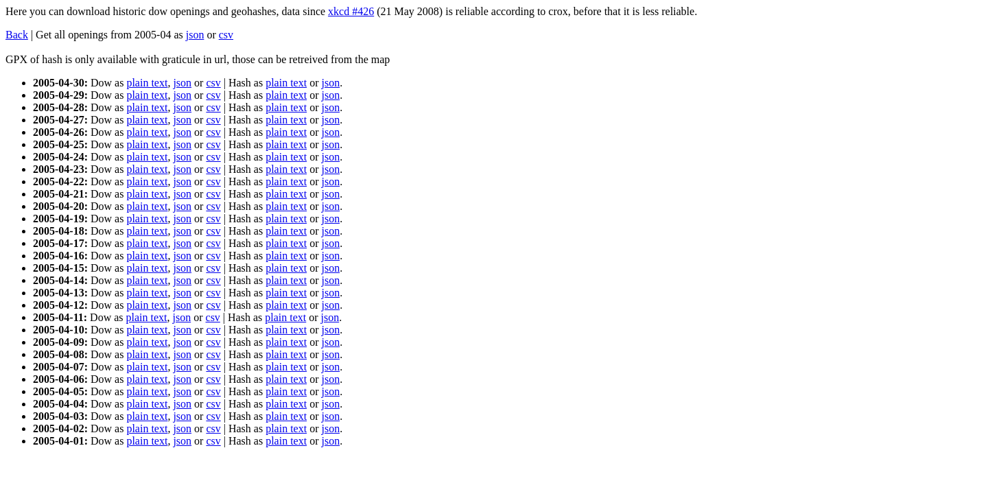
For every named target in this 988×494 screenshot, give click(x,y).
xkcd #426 (351, 11)
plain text (146, 83)
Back (16, 34)
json (195, 34)
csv (226, 34)
